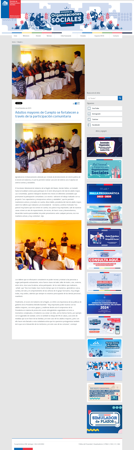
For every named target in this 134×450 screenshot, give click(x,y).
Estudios (83, 36)
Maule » (20, 42)
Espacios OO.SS (99, 36)
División (38, 36)
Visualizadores (98, 444)
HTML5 (106, 444)
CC (115, 444)
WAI (119, 444)
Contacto (116, 36)
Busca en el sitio (93, 93)
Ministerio (26, 36)
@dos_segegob (101, 131)
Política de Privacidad (85, 444)
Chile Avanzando (66, 36)
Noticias (49, 36)
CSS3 (111, 444)
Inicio (15, 36)
